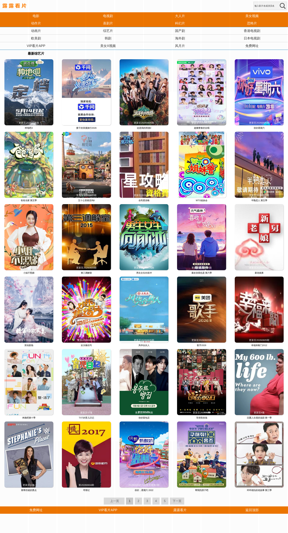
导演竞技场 (201, 418)
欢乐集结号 (86, 345)
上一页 (114, 501)
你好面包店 (144, 418)
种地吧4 (29, 128)
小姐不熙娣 (28, 273)
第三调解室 (86, 273)
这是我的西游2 (144, 128)
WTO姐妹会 (202, 200)
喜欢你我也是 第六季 (201, 273)
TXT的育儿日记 (86, 418)
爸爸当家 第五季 (29, 200)
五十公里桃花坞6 (86, 200)
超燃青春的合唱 (201, 128)
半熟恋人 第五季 (259, 200)
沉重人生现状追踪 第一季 (259, 418)
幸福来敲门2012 (259, 345)
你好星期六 (259, 128)
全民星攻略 (144, 200)
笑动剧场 (28, 345)
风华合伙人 (144, 345)
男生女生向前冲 (144, 273)
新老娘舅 (259, 273)
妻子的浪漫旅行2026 (86, 128)
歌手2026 (201, 345)
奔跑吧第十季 (28, 418)
